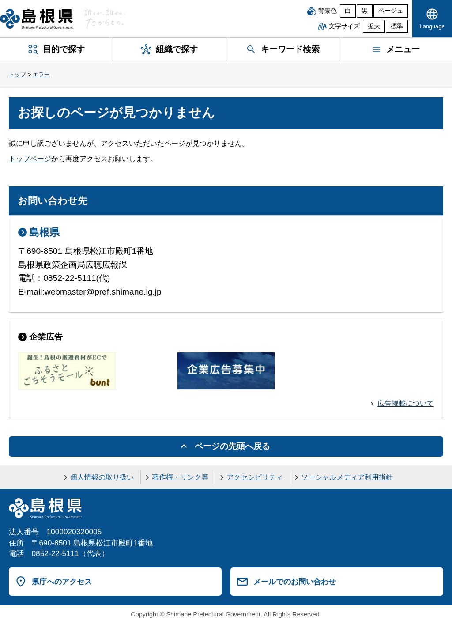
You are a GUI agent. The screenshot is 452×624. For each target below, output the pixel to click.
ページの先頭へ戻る (232, 446)
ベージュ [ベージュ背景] (390, 11)
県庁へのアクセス (62, 581)
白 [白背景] (348, 11)
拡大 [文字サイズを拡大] (374, 26)
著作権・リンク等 (180, 477)
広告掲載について (405, 403)
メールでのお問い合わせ (294, 581)
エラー (41, 74)
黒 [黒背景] (365, 11)
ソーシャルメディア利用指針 (347, 477)
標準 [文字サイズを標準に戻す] (397, 26)
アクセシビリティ (254, 477)
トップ (17, 74)
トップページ (30, 159)
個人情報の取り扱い (102, 477)
